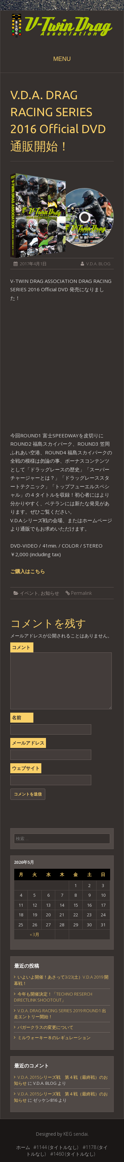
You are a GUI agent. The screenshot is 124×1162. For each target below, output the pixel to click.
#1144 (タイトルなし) (55, 1147)
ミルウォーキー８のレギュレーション (54, 1038)
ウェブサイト (26, 768)
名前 (16, 717)
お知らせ (50, 593)
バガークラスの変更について (45, 1027)
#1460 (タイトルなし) (72, 1154)
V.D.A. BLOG (98, 264)
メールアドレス (28, 743)
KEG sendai (75, 1134)
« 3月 (34, 934)
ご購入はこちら (27, 571)
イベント (29, 593)
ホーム (23, 1147)
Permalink (81, 593)
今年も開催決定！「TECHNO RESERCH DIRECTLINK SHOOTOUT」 (53, 997)
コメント (21, 647)
